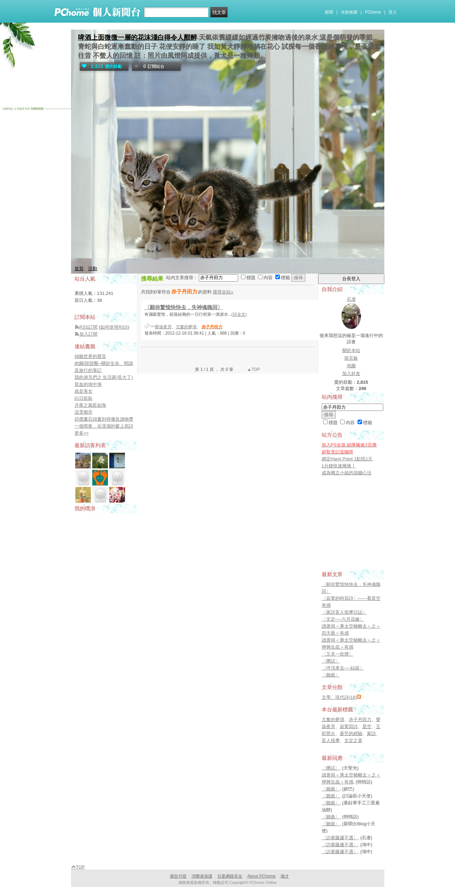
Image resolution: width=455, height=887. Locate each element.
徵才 (285, 876)
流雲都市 (83, 412)
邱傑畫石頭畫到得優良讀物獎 (103, 419)
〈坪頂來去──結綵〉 (343, 668)
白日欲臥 (83, 398)
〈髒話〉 (331, 661)
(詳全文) (239, 314)
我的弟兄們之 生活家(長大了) (103, 377)
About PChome (261, 876)
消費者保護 (201, 876)
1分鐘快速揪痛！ (339, 465)
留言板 (351, 358)
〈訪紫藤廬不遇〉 (340, 837)
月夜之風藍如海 (90, 405)
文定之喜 (353, 740)
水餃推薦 (349, 12)
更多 (81, 433)
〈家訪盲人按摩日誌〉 (344, 612)
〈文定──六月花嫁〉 (343, 619)
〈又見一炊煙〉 (337, 654)
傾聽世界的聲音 (90, 356)
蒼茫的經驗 (351, 733)
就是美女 (83, 391)
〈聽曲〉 (331, 675)
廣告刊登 (178, 876)
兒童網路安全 (229, 876)
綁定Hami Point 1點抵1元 (347, 458)
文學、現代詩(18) (339, 697)
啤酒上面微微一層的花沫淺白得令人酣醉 (137, 37)
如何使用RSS (114, 327)
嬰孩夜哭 (163, 326)
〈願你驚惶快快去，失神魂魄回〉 (183, 307)
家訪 (371, 733)
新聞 (329, 12)
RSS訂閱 (88, 327)
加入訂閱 (88, 334)
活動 (92, 268)
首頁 (79, 268)
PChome (373, 12)
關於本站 (351, 350)
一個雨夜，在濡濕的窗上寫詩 (103, 426)
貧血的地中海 (88, 384)
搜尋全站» (223, 292)
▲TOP (253, 369)
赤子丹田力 (360, 719)
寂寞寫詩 (349, 726)
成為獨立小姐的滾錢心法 (346, 472)
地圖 (351, 365)
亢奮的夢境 (186, 326)
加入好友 (351, 373)
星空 (366, 726)
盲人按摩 (331, 740)
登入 (393, 12)
